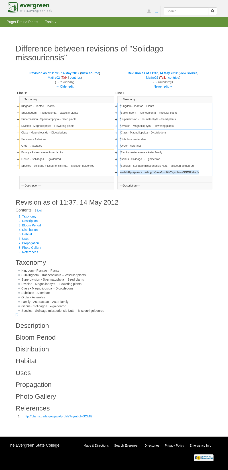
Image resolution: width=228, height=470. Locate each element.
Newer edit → (163, 86)
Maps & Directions (96, 445)
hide (38, 210)
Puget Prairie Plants (22, 22)
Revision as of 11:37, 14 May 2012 (153, 73)
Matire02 (54, 77)
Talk (64, 77)
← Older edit (65, 86)
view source (90, 73)
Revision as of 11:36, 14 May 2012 (54, 73)
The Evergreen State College (33, 445)
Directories (152, 445)
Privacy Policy (174, 445)
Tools (51, 22)
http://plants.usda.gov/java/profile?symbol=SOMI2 (58, 416)
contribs (75, 77)
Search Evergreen (126, 445)
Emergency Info (200, 445)
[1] (17, 314)
